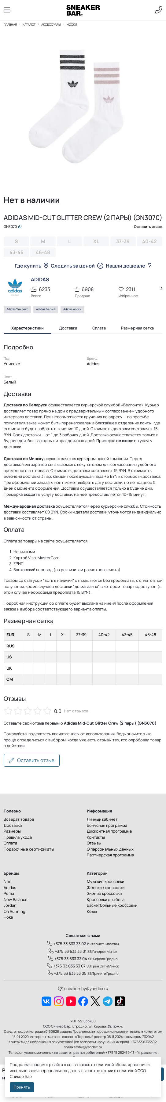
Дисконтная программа (109, 832)
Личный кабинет (102, 820)
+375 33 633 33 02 (66, 945)
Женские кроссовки (105, 888)
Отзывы (94, 844)
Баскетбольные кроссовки (112, 906)
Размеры (12, 832)
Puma (9, 894)
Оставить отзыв (31, 761)
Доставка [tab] (68, 329)
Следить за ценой (77, 266)
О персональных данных (110, 850)
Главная (10, 24)
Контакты (96, 838)
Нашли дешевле (129, 266)
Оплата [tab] (99, 329)
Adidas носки (72, 310)
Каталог (29, 24)
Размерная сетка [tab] (137, 329)
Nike (8, 882)
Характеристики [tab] (27, 329)
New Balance (16, 900)
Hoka (8, 918)
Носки (72, 24)
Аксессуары (51, 24)
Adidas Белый (45, 310)
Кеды (92, 912)
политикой (127, 1070)
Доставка (13, 826)
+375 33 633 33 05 (67, 974)
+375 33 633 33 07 (66, 967)
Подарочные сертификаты (29, 850)
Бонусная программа (107, 826)
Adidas (10, 888)
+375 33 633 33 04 (67, 959)
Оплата (10, 844)
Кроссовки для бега (105, 900)
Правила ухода (18, 838)
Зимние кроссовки (104, 894)
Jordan (10, 906)
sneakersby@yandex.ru (83, 989)
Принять (22, 1087)
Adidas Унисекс (17, 310)
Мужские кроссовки (105, 882)
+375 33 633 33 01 (68, 952)
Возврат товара (19, 820)
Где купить (31, 266)
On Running (14, 912)
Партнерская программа (110, 856)
